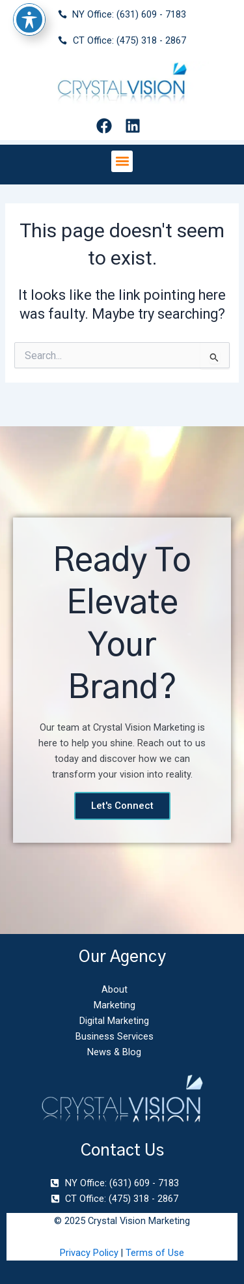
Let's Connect (122, 805)
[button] (122, 161)
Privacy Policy (89, 1253)
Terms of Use (155, 1253)
